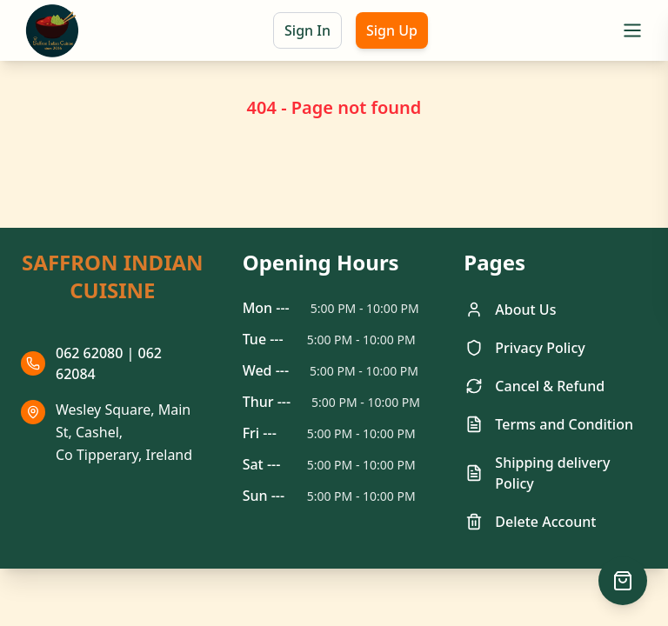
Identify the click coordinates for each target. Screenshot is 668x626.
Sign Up (392, 30)
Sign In (307, 30)
